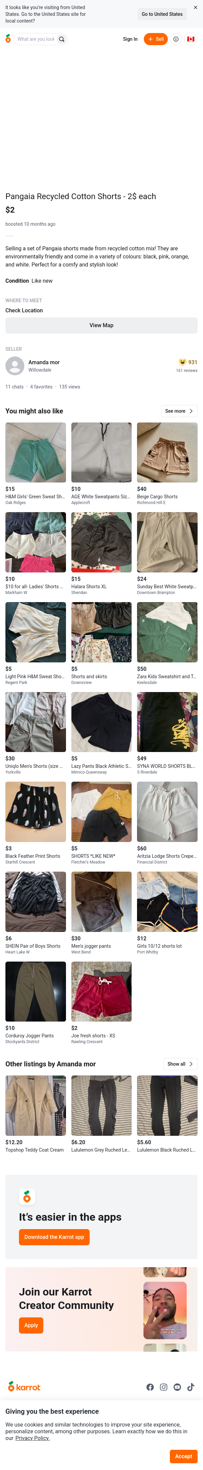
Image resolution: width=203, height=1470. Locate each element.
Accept (183, 1456)
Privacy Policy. (32, 1438)
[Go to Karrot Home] (24, 1387)
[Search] (61, 39)
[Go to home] (8, 39)
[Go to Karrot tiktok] (191, 1387)
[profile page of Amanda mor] (14, 365)
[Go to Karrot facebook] (150, 1387)
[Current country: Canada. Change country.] (191, 39)
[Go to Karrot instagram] (164, 1387)
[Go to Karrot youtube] (177, 1387)
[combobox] (35, 39)
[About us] (176, 39)
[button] (179, 411)
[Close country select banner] (195, 7)
